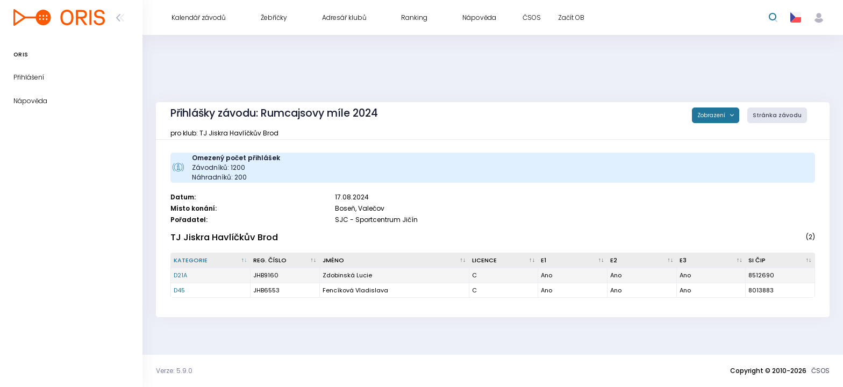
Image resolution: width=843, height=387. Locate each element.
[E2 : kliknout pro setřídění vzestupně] (642, 260)
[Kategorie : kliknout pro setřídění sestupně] (211, 260)
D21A (180, 275)
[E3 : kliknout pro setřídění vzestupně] (711, 260)
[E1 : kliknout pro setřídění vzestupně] (573, 260)
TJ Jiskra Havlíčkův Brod (224, 237)
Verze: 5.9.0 (174, 370)
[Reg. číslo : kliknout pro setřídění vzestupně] (285, 260)
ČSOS (820, 370)
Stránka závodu (777, 115)
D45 (179, 290)
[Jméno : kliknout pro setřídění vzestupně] (394, 260)
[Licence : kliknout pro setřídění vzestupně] (504, 260)
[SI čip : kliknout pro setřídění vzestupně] (780, 260)
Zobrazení (712, 115)
